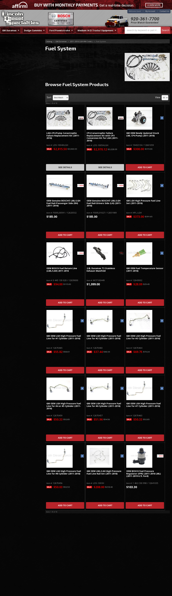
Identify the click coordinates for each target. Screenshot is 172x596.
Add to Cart (145, 167)
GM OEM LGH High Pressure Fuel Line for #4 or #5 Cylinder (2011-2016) (63, 406)
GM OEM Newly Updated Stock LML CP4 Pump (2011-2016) (142, 134)
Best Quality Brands (19, 105)
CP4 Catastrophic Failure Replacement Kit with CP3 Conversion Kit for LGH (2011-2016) (102, 137)
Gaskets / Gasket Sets (15, 59)
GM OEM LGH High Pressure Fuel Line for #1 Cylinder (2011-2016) (63, 337)
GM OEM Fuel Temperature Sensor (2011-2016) (144, 269)
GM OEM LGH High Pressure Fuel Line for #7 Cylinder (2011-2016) (143, 404)
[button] (147, 30)
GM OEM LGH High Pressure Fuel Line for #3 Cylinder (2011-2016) (143, 337)
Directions (16, 561)
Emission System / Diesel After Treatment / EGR (19, 48)
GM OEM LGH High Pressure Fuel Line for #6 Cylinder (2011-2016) (104, 404)
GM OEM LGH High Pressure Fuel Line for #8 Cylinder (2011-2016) (63, 472)
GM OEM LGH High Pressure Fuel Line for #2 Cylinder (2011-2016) (104, 337)
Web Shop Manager (162, 593)
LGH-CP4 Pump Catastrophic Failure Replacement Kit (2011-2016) (63, 135)
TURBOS (9, 69)
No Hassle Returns (18, 114)
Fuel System (11, 54)
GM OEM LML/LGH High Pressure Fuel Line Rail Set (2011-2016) (104, 472)
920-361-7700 (145, 18)
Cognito (8, 74)
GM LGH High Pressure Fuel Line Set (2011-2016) (143, 202)
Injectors (9, 64)
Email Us (12, 130)
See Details (65, 167)
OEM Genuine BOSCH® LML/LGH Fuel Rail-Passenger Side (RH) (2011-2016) (63, 203)
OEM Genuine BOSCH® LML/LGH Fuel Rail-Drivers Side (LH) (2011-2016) (104, 203)
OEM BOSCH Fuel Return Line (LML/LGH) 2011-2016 (61, 269)
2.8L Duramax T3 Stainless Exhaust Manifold (101, 269)
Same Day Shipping (18, 96)
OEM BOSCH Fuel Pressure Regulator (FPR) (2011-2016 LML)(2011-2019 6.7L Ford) (143, 473)
